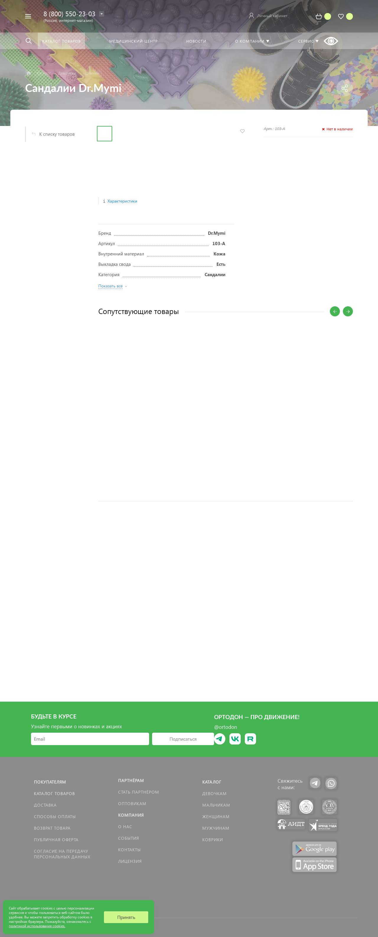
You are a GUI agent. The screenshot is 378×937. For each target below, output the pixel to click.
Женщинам (216, 816)
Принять (126, 917)
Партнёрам (131, 780)
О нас (125, 826)
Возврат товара (52, 828)
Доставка (45, 805)
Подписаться (183, 739)
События (128, 838)
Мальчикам (216, 805)
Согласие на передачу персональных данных (62, 854)
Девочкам (214, 793)
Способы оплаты (55, 816)
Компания (131, 815)
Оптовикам (132, 803)
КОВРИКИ (212, 839)
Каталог (211, 782)
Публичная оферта (56, 839)
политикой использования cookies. (37, 926)
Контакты (129, 849)
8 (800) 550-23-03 (69, 13)
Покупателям (50, 782)
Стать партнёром (138, 792)
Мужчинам (215, 828)
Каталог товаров (54, 793)
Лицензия (130, 861)
